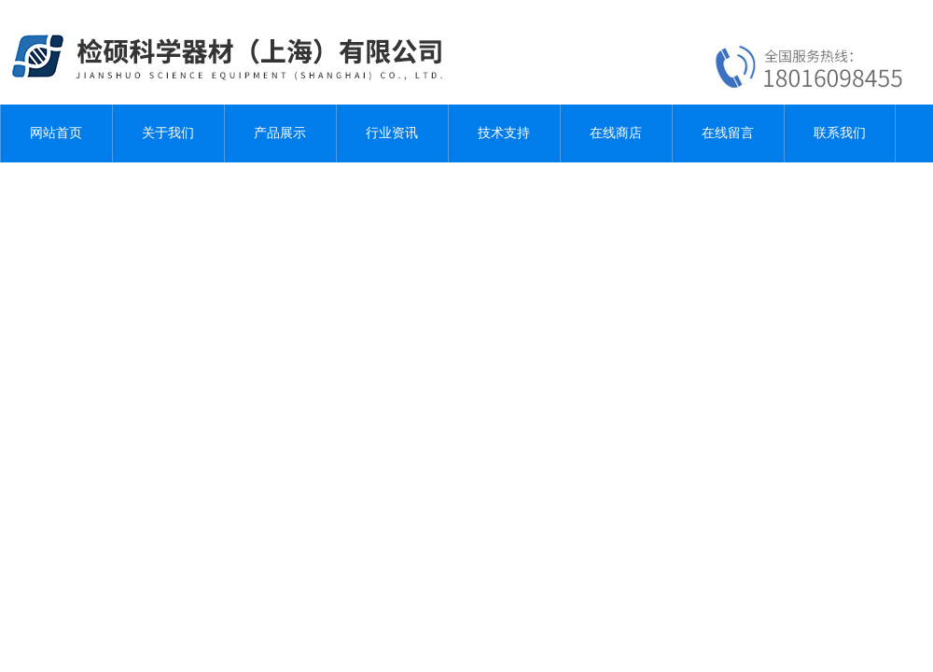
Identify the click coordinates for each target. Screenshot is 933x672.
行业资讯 (392, 133)
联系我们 (840, 133)
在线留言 (728, 133)
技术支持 (504, 133)
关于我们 (168, 133)
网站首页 (56, 133)
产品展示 (280, 133)
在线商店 (616, 133)
